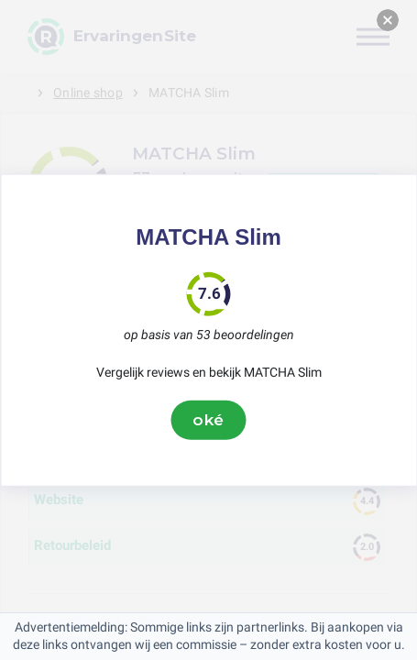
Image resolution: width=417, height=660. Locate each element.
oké (208, 420)
